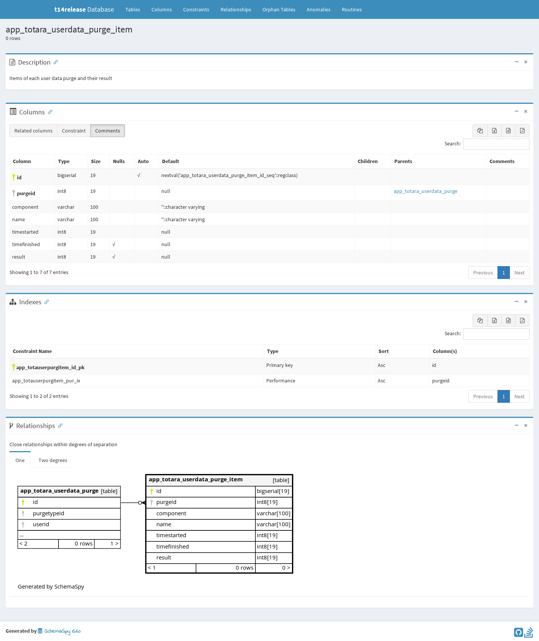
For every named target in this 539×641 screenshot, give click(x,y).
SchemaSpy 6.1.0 (59, 631)
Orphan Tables (279, 9)
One (20, 460)
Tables (135, 9)
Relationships (236, 9)
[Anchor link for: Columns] (48, 111)
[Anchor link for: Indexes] (45, 301)
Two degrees (53, 460)
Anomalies (319, 9)
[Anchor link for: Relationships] (58, 425)
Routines (352, 9)
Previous (483, 272)
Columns (161, 9)
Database (84, 9)
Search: (487, 144)
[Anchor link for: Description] (54, 61)
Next (519, 272)
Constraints (196, 9)
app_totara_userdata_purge (425, 191)
